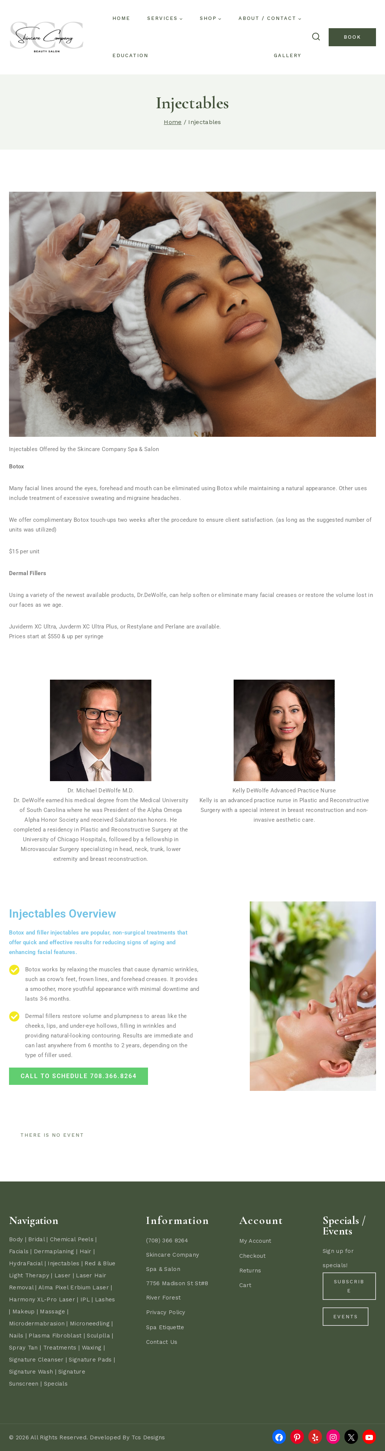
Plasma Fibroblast (55, 1335)
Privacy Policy (166, 1312)
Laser (62, 1275)
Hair (86, 1251)
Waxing (92, 1347)
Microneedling (90, 1323)
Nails (16, 1335)
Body (16, 1239)
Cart (245, 1285)
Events (349, 1322)
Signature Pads (90, 1359)
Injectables (63, 1263)
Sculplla (98, 1335)
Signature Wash (31, 1371)
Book (352, 37)
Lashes (105, 1299)
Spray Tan (23, 1347)
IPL (85, 1299)
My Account (255, 1240)
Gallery (287, 55)
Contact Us (162, 1342)
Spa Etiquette (165, 1327)
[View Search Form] (316, 37)
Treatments (60, 1347)
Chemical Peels (72, 1239)
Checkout (252, 1256)
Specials (56, 1383)
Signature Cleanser (36, 1359)
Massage (52, 1311)
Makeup (23, 1311)
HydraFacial (25, 1263)
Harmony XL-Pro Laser (42, 1299)
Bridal (36, 1239)
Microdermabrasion (37, 1323)
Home (121, 18)
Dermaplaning (54, 1251)
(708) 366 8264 (167, 1240)
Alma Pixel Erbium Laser (73, 1287)
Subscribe (349, 1286)
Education (130, 55)
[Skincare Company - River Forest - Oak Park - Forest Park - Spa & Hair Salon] (46, 37)
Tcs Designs (148, 1437)
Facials (19, 1251)
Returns (250, 1270)
